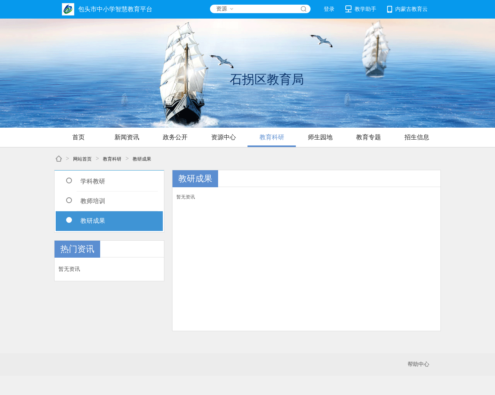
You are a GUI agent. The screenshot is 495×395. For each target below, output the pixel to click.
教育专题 (368, 137)
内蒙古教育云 (407, 9)
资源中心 (223, 137)
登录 (329, 9)
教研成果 (142, 159)
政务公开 (175, 137)
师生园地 (320, 137)
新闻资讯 (126, 137)
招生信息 (417, 137)
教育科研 (271, 137)
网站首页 (82, 159)
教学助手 (360, 8)
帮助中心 (418, 364)
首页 (78, 137)
